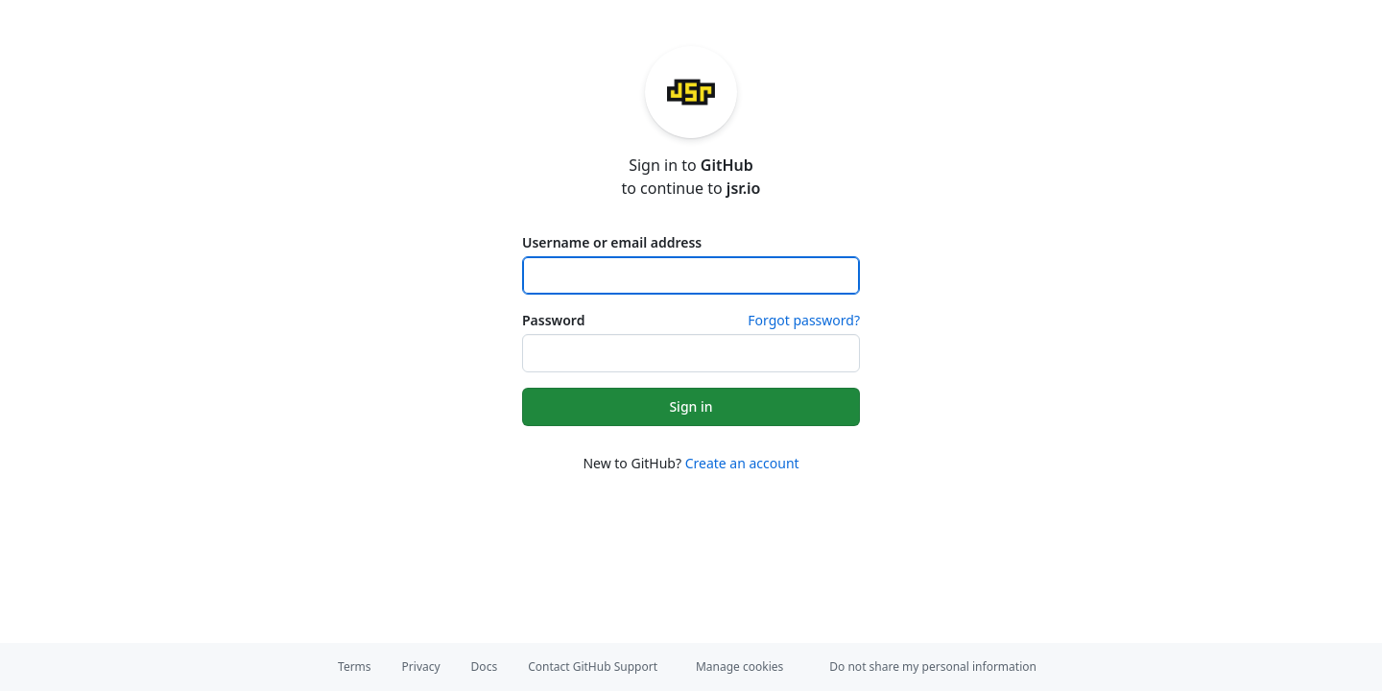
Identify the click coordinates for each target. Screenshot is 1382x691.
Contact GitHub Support (592, 666)
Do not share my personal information (932, 666)
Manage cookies (739, 666)
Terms (354, 666)
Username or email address (612, 242)
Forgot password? (804, 320)
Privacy (421, 666)
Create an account (742, 463)
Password (553, 320)
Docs (484, 666)
